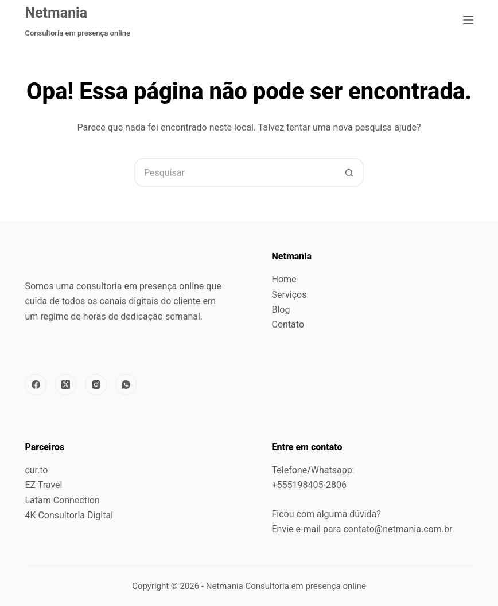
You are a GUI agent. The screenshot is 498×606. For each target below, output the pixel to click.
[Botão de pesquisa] (349, 172)
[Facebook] (35, 385)
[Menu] (468, 20)
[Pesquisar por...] (234, 172)
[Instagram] (96, 385)
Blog (281, 309)
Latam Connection (62, 500)
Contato (288, 324)
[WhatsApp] (126, 385)
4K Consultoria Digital (69, 515)
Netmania (56, 13)
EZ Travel (43, 484)
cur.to (36, 470)
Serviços (289, 294)
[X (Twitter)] (66, 385)
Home (284, 279)
